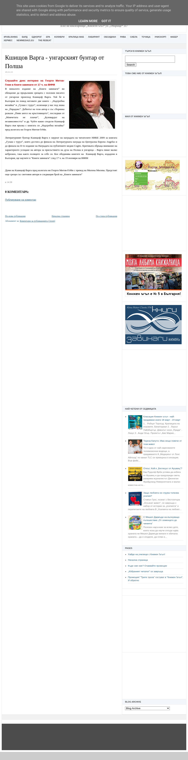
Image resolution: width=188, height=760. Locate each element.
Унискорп (160, 37)
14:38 (9, 182)
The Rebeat (44, 40)
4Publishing (11, 37)
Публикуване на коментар (20, 199)
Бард (25, 37)
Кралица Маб (76, 37)
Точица (146, 37)
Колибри (59, 37)
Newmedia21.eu (25, 40)
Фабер (174, 37)
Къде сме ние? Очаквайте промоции (147, 565)
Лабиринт (94, 37)
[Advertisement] (154, 222)
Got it (106, 21)
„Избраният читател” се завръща (145, 571)
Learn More (87, 21)
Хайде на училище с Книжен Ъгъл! (146, 554)
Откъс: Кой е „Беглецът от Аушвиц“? (162, 468)
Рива (123, 37)
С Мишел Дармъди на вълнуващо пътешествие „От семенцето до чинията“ (161, 520)
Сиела (134, 37)
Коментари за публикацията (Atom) (37, 221)
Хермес (8, 40)
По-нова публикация (15, 216)
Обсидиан (110, 37)
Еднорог (37, 37)
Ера (48, 37)
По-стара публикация (106, 216)
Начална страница (138, 560)
